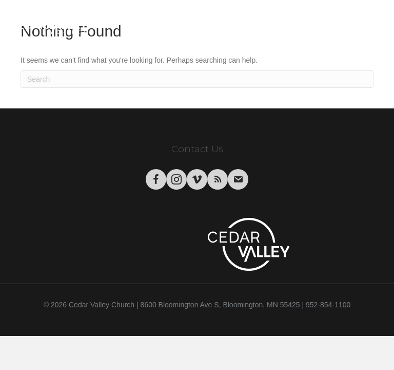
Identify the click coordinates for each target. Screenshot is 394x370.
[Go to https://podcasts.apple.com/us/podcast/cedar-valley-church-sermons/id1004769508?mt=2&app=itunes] (217, 179)
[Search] (197, 79)
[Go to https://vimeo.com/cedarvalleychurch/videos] (197, 179)
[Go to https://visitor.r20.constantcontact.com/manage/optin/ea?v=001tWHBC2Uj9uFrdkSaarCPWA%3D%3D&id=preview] (238, 179)
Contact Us (197, 149)
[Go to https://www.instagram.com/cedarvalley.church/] (176, 179)
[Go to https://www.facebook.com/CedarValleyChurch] (156, 179)
